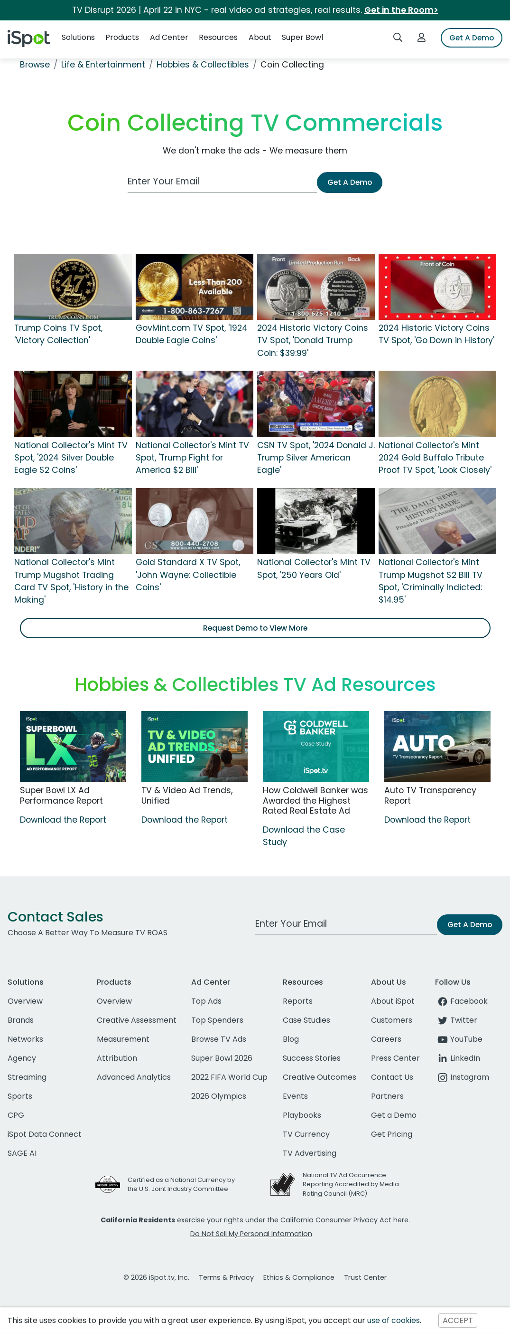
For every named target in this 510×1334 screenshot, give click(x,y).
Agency (22, 1058)
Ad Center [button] (169, 37)
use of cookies (393, 1320)
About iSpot (393, 1001)
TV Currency (306, 1134)
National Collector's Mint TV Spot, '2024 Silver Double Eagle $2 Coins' (71, 458)
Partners (387, 1096)
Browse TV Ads (218, 1039)
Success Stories (312, 1058)
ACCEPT (458, 1320)
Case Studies (306, 1020)
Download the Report (63, 819)
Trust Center (365, 1277)
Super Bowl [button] (302, 37)
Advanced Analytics (134, 1077)
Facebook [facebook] (461, 1001)
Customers (391, 1020)
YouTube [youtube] (458, 1039)
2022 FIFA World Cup (229, 1077)
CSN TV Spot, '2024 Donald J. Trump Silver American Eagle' (316, 458)
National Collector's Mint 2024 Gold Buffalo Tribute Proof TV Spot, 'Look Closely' (435, 458)
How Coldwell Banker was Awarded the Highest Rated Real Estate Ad (315, 800)
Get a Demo (394, 1115)
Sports (20, 1096)
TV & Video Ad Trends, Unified (186, 795)
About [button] (260, 37)
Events (295, 1096)
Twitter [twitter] (456, 1020)
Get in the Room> (401, 10)
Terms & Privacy (226, 1277)
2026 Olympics (218, 1096)
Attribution (117, 1058)
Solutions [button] (78, 37)
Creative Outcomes (319, 1077)
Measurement (123, 1039)
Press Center (395, 1058)
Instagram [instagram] (462, 1077)
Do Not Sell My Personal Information (251, 1233)
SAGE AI (22, 1153)
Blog (291, 1039)
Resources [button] (218, 37)
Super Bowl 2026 (221, 1058)
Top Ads (206, 1001)
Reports (298, 1001)
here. (401, 1220)
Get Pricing (391, 1134)
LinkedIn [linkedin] (457, 1058)
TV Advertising (309, 1153)
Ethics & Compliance (298, 1277)
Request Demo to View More (255, 628)
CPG (16, 1115)
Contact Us (392, 1077)
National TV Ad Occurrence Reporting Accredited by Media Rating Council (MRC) (351, 1184)
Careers (386, 1039)
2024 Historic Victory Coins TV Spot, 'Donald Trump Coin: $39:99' (312, 340)
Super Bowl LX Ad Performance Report (61, 795)
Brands (21, 1020)
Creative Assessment (136, 1020)
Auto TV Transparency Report (430, 795)
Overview (25, 1001)
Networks (25, 1039)
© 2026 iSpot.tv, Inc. (156, 1277)
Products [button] (122, 37)
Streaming (27, 1077)
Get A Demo (471, 37)
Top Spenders (217, 1020)
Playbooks (302, 1115)
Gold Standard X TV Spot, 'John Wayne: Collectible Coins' (188, 575)
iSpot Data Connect (45, 1134)
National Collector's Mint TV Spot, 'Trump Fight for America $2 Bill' (192, 458)
